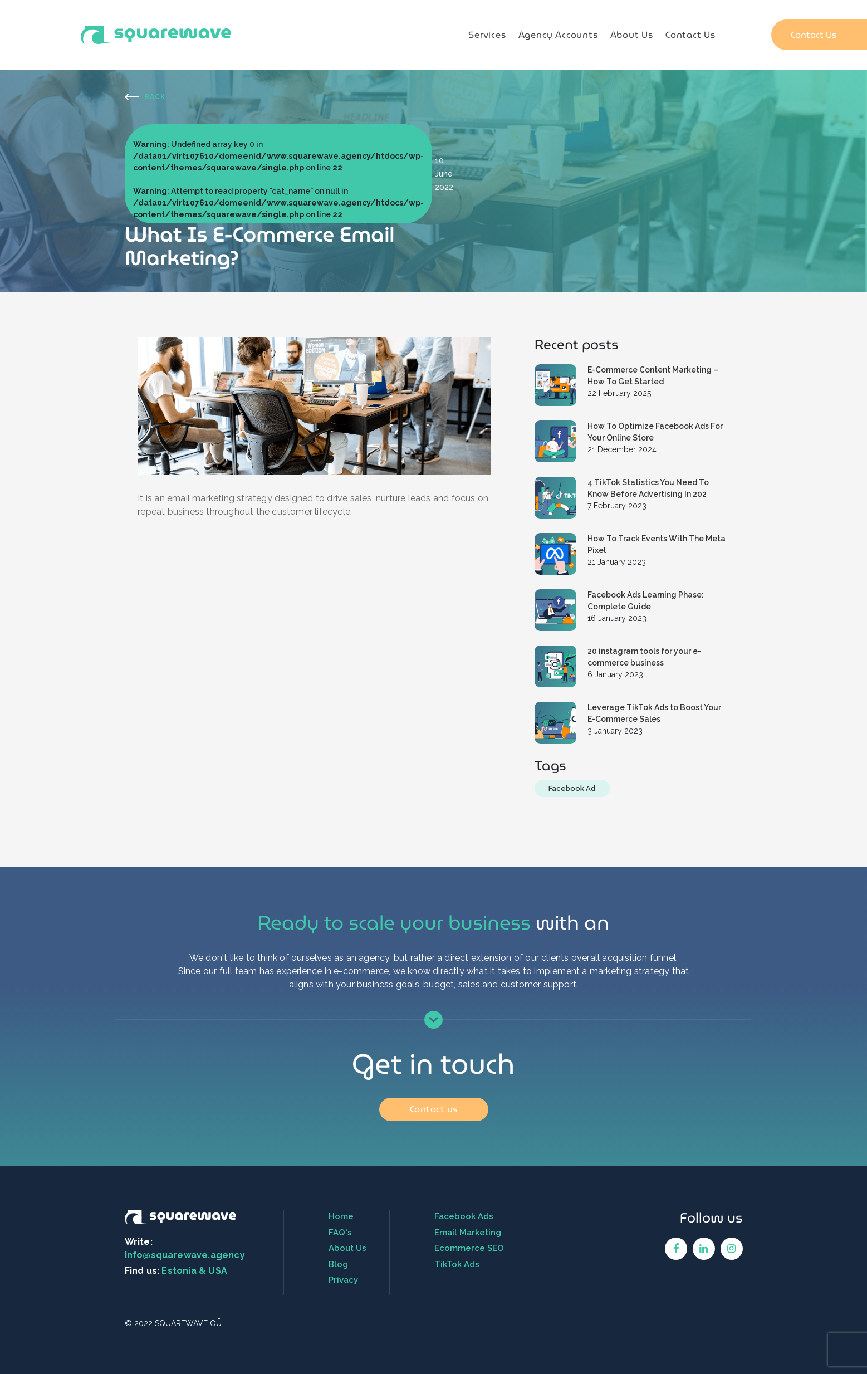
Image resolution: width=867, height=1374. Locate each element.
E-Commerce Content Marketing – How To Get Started (652, 375)
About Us (631, 35)
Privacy (343, 1280)
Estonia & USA (194, 1270)
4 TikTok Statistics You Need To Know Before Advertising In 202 (648, 488)
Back (154, 97)
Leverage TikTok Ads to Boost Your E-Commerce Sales (654, 713)
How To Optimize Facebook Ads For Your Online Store (655, 432)
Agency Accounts (558, 35)
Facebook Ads (463, 1216)
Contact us (434, 1109)
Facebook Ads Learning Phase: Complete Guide (645, 600)
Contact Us (690, 35)
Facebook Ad (571, 788)
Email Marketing (467, 1233)
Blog (338, 1264)
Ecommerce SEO (469, 1248)
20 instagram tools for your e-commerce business (644, 657)
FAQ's (340, 1233)
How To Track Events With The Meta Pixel (656, 544)
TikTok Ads (456, 1264)
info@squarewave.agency (185, 1255)
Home (341, 1216)
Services (487, 35)
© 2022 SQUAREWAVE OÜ (173, 1323)
